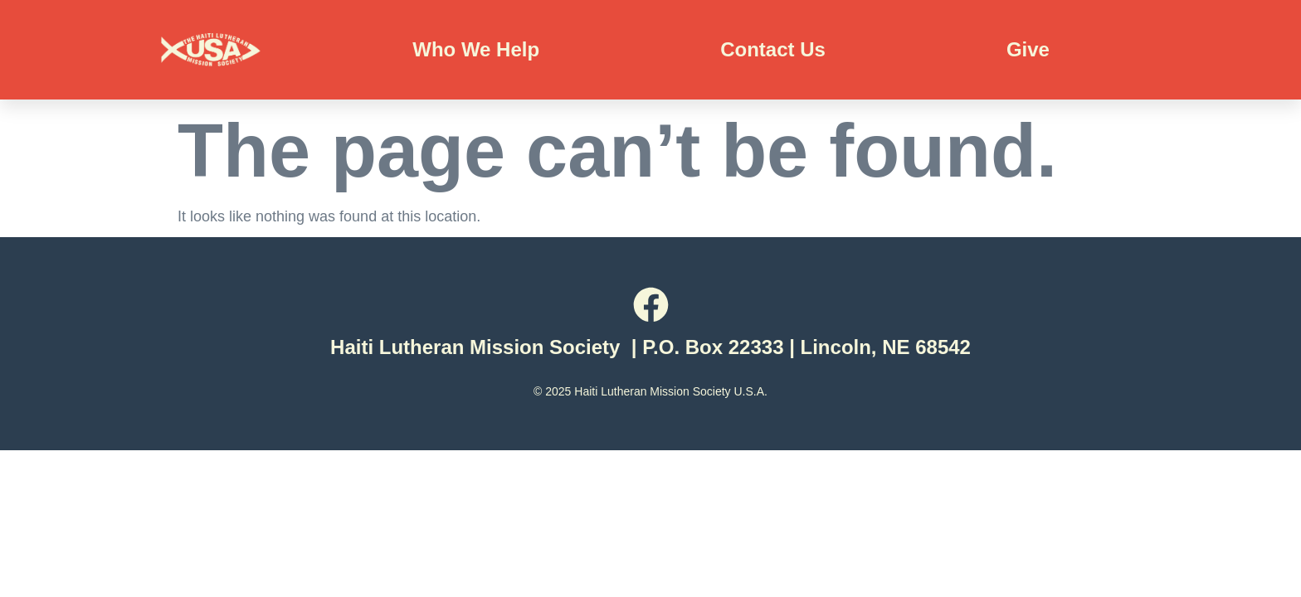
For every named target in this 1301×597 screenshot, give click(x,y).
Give (1028, 49)
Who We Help (475, 49)
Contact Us (773, 49)
